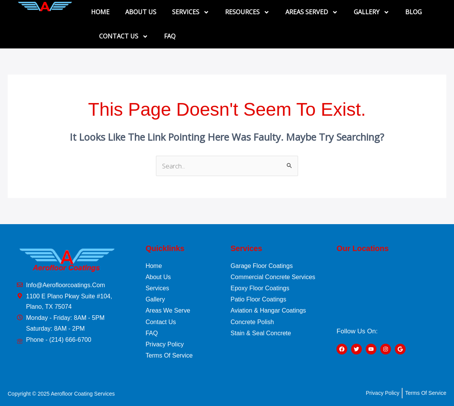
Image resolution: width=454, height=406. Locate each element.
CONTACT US (123, 36)
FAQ (170, 36)
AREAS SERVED (311, 12)
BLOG (413, 12)
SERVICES (190, 12)
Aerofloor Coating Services (83, 394)
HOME (100, 12)
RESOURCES (247, 12)
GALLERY (371, 12)
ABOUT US (140, 12)
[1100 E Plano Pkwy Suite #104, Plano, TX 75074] (388, 289)
